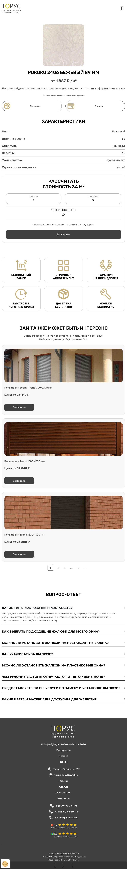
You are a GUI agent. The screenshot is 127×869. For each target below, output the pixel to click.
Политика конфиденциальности (63, 854)
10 (77, 568)
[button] (63, 235)
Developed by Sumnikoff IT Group (63, 860)
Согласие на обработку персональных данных (63, 857)
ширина (93, 199)
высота (33, 199)
